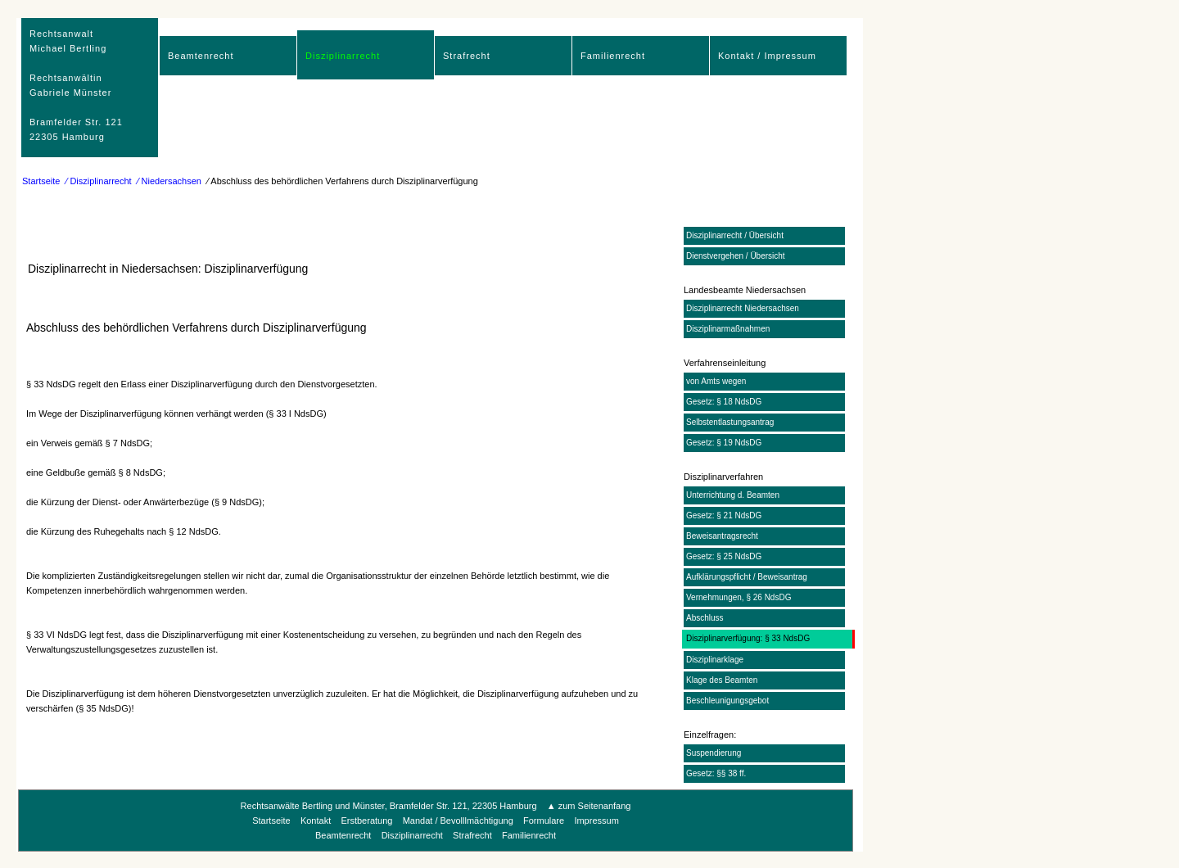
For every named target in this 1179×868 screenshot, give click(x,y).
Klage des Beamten (721, 680)
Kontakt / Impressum (767, 56)
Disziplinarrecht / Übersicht (735, 235)
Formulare (543, 820)
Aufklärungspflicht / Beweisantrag (746, 576)
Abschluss (705, 617)
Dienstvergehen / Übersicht (735, 255)
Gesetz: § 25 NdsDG (723, 556)
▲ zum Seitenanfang (589, 806)
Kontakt (315, 820)
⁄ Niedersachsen (169, 181)
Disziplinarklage (714, 659)
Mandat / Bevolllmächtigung (458, 820)
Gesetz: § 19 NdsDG (723, 442)
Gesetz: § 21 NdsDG (723, 515)
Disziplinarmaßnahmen (728, 328)
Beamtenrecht (200, 56)
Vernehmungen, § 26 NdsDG (738, 597)
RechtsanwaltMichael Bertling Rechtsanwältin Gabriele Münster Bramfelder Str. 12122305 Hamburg (76, 85)
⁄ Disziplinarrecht (99, 181)
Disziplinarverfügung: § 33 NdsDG (748, 638)
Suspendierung (713, 752)
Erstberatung (366, 820)
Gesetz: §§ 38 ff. (716, 773)
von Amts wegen (716, 381)
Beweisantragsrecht (722, 535)
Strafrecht (466, 56)
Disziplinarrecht (342, 56)
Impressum (596, 820)
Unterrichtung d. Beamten (732, 495)
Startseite (41, 181)
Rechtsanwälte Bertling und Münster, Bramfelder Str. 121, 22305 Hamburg (389, 806)
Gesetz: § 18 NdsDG (723, 401)
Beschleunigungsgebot (727, 700)
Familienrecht (612, 56)
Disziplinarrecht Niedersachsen (742, 308)
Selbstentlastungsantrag (730, 422)
